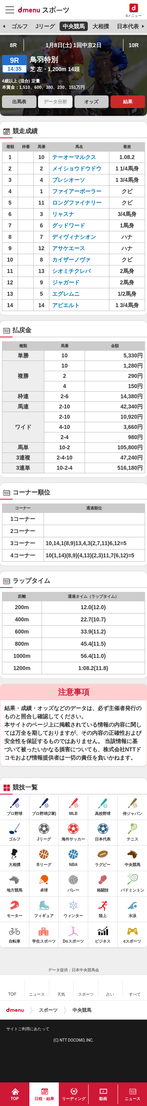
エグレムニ (77, 294)
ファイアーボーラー (77, 191)
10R (134, 45)
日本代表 (128, 26)
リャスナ (77, 214)
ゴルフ (19, 26)
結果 (127, 101)
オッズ (91, 101)
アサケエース (77, 248)
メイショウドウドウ (77, 168)
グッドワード (77, 225)
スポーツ (48, 1010)
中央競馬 (74, 26)
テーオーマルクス (77, 157)
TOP (14, 1099)
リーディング (73, 1099)
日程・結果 (44, 1099)
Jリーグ (45, 26)
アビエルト (77, 305)
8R (13, 45)
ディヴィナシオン (77, 237)
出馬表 (19, 101)
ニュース (132, 1099)
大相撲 (101, 26)
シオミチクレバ (77, 271)
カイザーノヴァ (77, 259)
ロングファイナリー (77, 203)
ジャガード (77, 282)
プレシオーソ (77, 180)
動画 (103, 1099)
